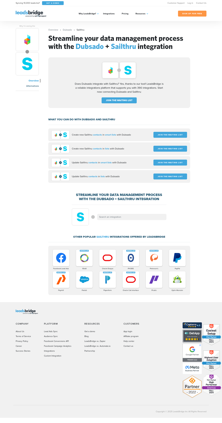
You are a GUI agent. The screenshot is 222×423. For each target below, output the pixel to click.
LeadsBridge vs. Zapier (94, 341)
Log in (190, 3)
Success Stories (23, 350)
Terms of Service (23, 336)
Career (19, 346)
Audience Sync (51, 336)
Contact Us (201, 3)
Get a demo (89, 331)
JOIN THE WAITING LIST (119, 100)
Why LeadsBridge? (87, 13)
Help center (129, 341)
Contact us (128, 346)
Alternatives (32, 86)
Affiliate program (131, 336)
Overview (34, 80)
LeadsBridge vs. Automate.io (97, 346)
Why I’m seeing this (27, 26)
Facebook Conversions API (56, 341)
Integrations (109, 13)
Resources (140, 13)
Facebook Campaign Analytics (57, 346)
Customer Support (176, 3)
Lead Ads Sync (51, 331)
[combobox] (131, 217)
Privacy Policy (22, 341)
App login (128, 331)
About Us (20, 331)
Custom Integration (52, 355)
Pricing (125, 13)
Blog (86, 336)
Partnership (89, 350)
